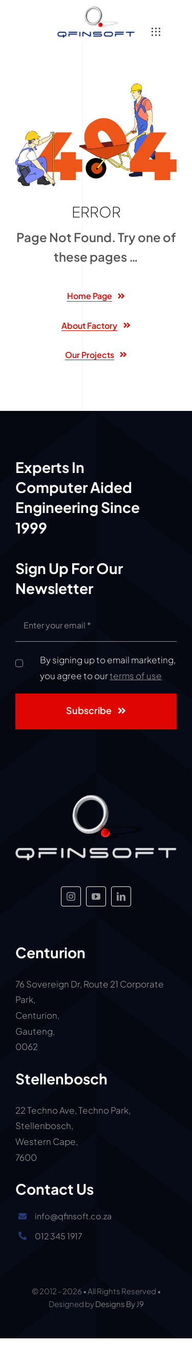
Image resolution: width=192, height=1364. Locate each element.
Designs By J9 (119, 1304)
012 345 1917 (58, 1236)
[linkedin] (121, 896)
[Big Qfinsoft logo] (96, 10)
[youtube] (96, 896)
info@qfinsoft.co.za (73, 1216)
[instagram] (71, 896)
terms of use (136, 675)
